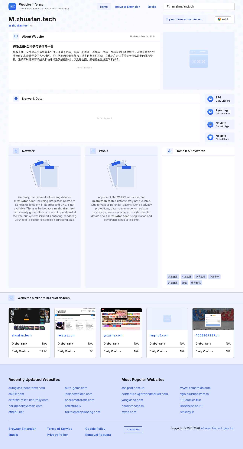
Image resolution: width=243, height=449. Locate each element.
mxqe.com (129, 412)
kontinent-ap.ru (191, 406)
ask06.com (16, 394)
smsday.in (187, 412)
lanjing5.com (159, 335)
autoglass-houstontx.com (26, 388)
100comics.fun (190, 400)
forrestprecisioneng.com (82, 412)
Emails (152, 6)
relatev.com (66, 335)
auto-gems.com (76, 388)
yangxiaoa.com (132, 400)
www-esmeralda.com (195, 388)
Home (104, 6)
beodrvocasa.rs (133, 406)
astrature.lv (73, 406)
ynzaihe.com (113, 335)
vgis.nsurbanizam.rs (194, 394)
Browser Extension (127, 6)
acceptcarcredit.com (79, 400)
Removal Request (98, 435)
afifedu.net (16, 412)
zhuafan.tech (22, 335)
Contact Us (133, 429)
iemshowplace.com (78, 394)
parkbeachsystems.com (25, 406)
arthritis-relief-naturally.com (28, 400)
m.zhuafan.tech (20, 25)
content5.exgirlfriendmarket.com (145, 394)
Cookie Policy (95, 429)
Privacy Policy (57, 435)
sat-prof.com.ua (133, 388)
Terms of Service (59, 429)
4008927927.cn (207, 335)
